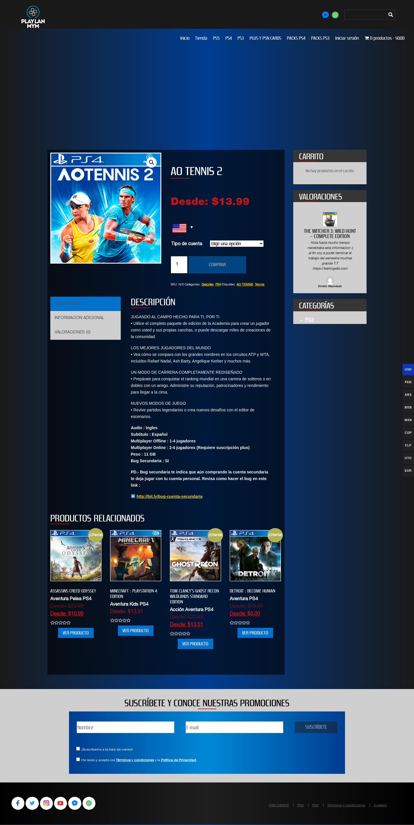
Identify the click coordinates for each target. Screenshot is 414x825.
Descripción (68, 304)
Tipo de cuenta (186, 244)
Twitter (33, 804)
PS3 (240, 38)
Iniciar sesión (347, 38)
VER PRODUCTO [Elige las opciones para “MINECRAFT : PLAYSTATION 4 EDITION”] (135, 630)
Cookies (380, 805)
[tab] (85, 304)
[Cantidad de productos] (179, 264)
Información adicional (79, 318)
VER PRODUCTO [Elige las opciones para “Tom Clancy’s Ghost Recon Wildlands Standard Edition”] (195, 643)
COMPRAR (217, 264)
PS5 (216, 38)
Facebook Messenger (78, 804)
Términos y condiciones (135, 760)
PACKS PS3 (320, 38)
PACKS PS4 (296, 38)
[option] (330, 250)
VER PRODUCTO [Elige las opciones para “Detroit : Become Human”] (255, 633)
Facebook (18, 804)
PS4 (228, 38)
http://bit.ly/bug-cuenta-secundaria (169, 496)
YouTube (63, 804)
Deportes (208, 284)
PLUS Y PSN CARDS (265, 38)
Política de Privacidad (178, 760)
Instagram (48, 804)
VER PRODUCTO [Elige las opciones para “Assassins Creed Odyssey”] (76, 633)
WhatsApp (93, 804)
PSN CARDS (279, 805)
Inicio (184, 38)
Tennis (259, 284)
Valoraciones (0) (73, 333)
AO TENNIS (245, 284)
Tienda (201, 38)
